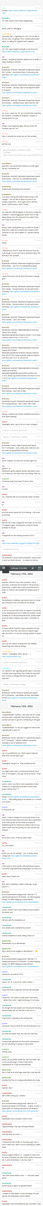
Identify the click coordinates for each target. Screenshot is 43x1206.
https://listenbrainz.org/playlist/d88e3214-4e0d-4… (20, 664)
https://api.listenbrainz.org (11, 91)
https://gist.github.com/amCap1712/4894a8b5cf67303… (22, 938)
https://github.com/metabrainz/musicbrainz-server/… (20, 692)
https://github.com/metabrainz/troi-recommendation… (21, 337)
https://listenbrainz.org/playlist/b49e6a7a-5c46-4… (23, 667)
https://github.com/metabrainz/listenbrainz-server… (20, 180)
